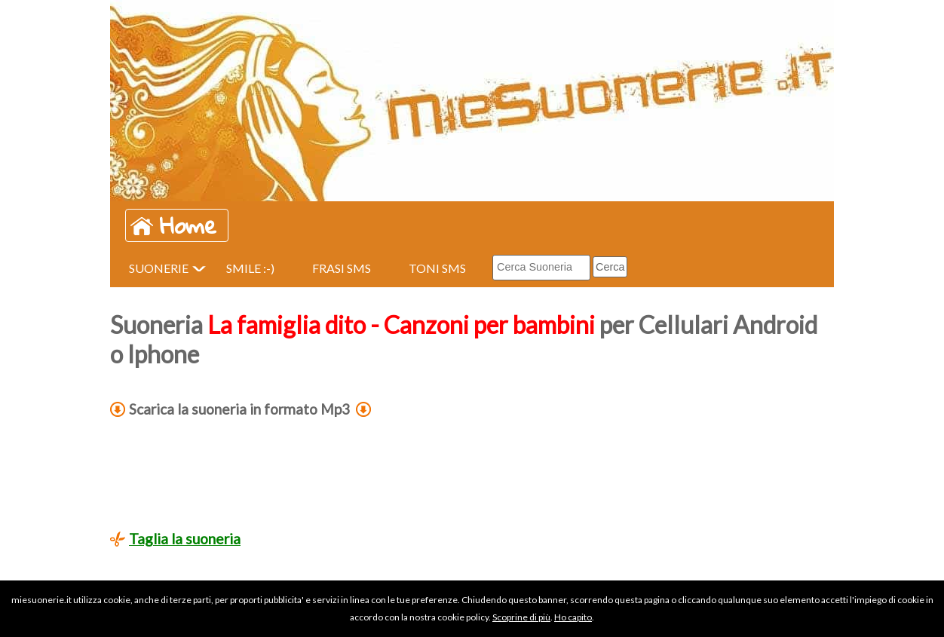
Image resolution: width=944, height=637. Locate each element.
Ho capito (573, 617)
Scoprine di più (521, 617)
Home (188, 225)
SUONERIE (158, 268)
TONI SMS (437, 268)
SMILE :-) (250, 268)
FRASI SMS (341, 268)
